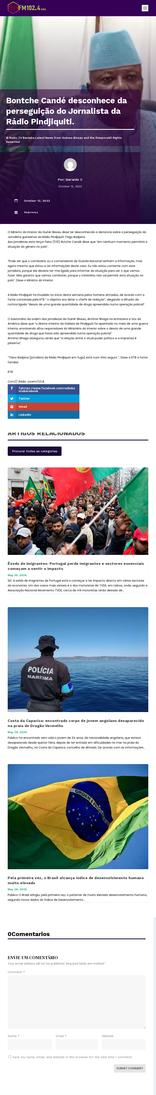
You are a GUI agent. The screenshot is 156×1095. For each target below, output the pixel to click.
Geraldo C (74, 179)
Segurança (31, 212)
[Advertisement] (78, 59)
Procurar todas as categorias (34, 432)
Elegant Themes (69, 1085)
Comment (16, 953)
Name (14, 1017)
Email (61, 1017)
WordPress (109, 1085)
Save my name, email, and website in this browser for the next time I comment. (72, 1038)
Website (108, 1017)
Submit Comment (129, 1050)
